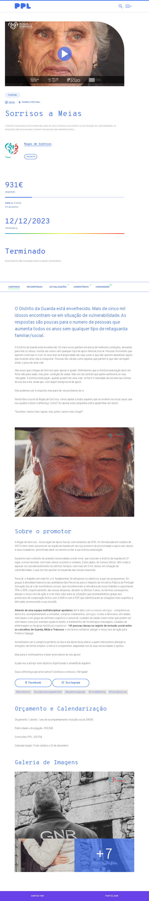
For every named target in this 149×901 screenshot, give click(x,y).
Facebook (33, 682)
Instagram (71, 682)
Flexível (22, 95)
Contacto (40, 156)
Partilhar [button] (111, 896)
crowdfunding (97, 692)
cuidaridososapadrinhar (48, 692)
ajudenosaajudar (75, 692)
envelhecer (23, 692)
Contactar (37, 896)
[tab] (24, 287)
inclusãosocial (118, 692)
